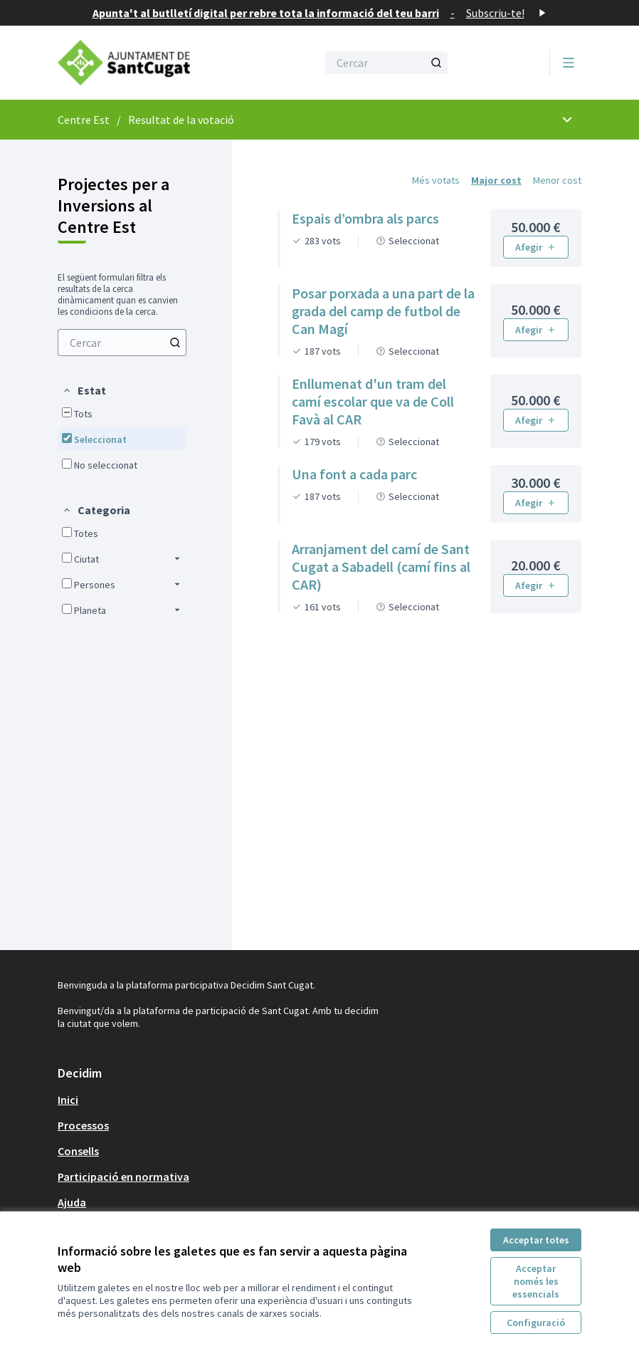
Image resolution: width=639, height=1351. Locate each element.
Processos (83, 1125)
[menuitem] (122, 342)
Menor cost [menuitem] (557, 180)
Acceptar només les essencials (535, 1281)
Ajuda (72, 1202)
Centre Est (84, 120)
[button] (84, 390)
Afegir (535, 247)
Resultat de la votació (181, 120)
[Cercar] (386, 62)
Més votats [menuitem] (436, 180)
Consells (78, 1151)
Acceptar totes (536, 1239)
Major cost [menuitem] (496, 180)
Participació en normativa (123, 1176)
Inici (68, 1099)
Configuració (536, 1322)
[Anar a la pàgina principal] (152, 62)
